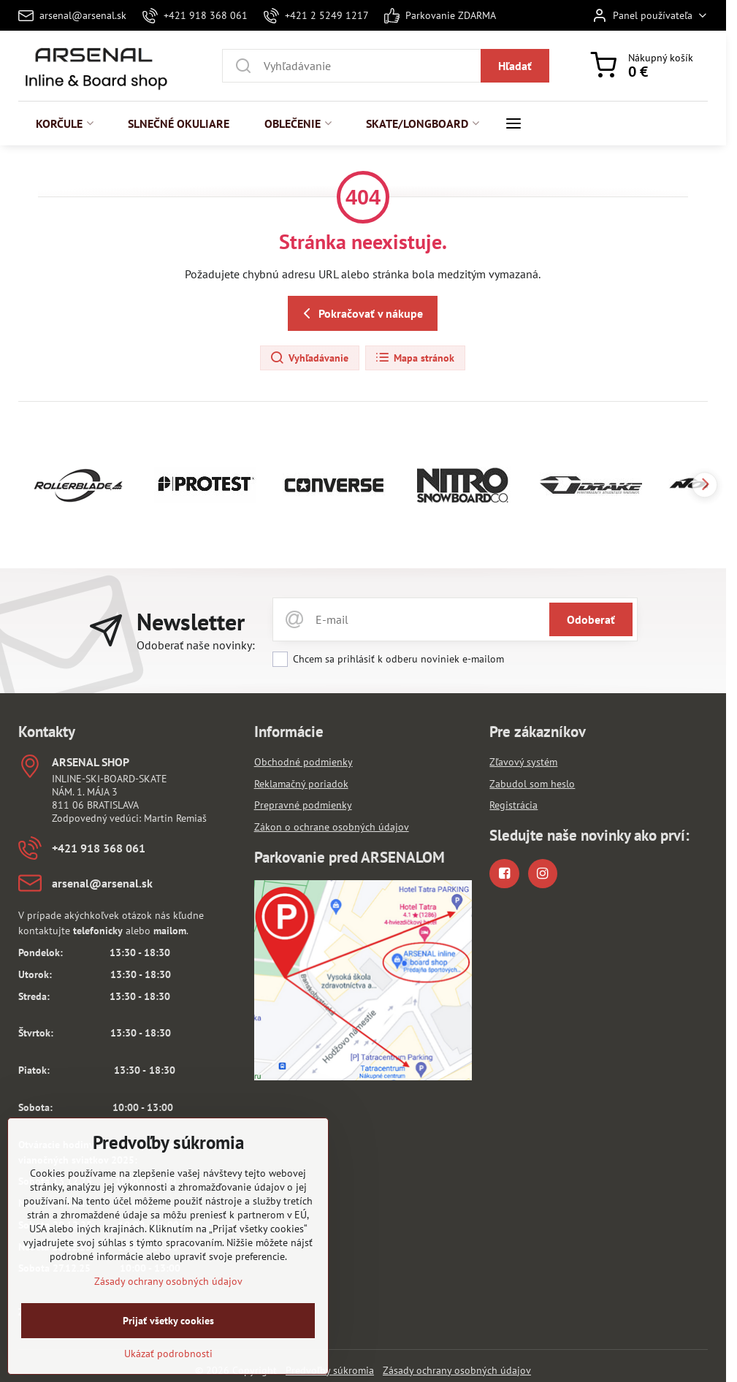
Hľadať (515, 65)
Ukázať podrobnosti (168, 1373)
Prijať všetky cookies (168, 1340)
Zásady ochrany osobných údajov (457, 1370)
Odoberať (591, 619)
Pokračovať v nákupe (360, 313)
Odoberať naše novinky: (196, 645)
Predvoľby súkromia (330, 1370)
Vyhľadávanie (309, 358)
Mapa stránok (414, 358)
